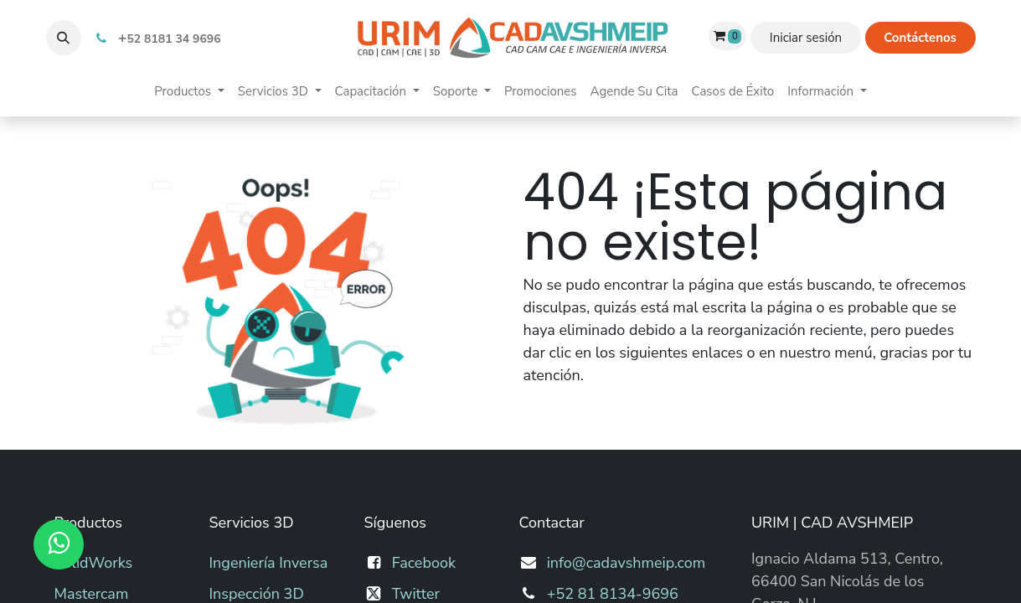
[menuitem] (188, 91)
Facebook (424, 563)
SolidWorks (93, 563)
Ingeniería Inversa (268, 563)
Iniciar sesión (806, 37)
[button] (63, 37)
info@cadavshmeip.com (626, 563)
